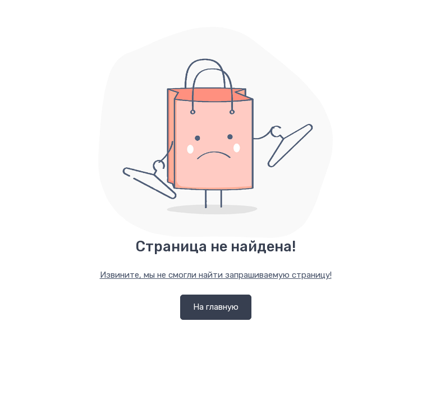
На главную (216, 307)
